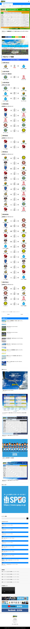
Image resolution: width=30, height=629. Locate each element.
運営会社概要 (15, 619)
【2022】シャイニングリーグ (6, 311)
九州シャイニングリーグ (16, 311)
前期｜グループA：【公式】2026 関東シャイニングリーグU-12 (10, 576)
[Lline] (13, 37)
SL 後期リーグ (11, 311)
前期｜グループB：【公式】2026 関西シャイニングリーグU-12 (10, 579)
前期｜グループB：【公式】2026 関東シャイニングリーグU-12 (10, 574)
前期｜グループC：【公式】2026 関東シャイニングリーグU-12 (10, 582)
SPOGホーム (15, 622)
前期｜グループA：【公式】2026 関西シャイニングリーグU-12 (10, 571)
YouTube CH (15, 618)
